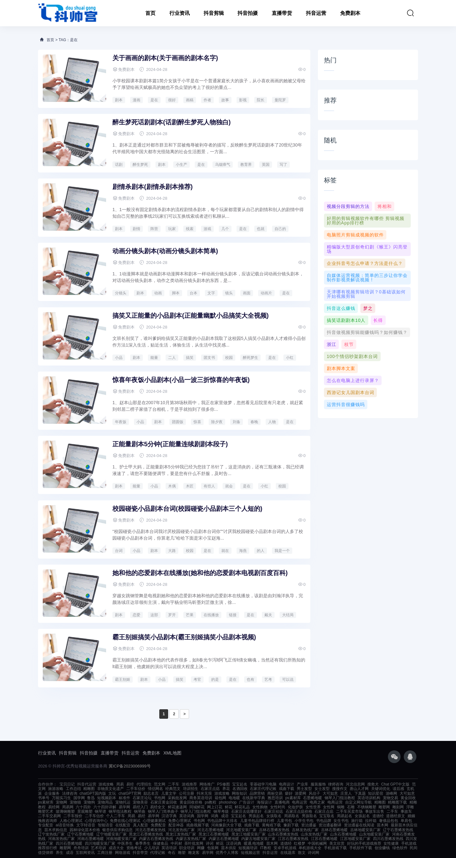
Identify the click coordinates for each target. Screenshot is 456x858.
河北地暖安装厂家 (241, 830)
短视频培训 (247, 848)
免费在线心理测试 (125, 820)
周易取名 (291, 816)
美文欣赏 (337, 843)
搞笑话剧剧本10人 (346, 320)
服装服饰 (318, 784)
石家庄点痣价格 (299, 811)
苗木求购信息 (55, 830)
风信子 (314, 793)
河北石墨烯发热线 (150, 830)
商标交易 (274, 793)
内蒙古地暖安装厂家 (258, 838)
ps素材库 (293, 798)
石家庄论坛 (142, 798)
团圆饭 (177, 422)
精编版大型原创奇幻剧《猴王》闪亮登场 (367, 249)
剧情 (136, 229)
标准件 (124, 798)
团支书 (209, 357)
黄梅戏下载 (271, 825)
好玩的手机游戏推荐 (364, 843)
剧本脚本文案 (341, 368)
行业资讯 (179, 13)
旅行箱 (357, 820)
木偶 (172, 486)
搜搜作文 (339, 788)
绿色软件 (400, 848)
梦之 (368, 308)
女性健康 (391, 843)
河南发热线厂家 (61, 838)
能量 (154, 357)
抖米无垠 (204, 793)
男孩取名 (309, 816)
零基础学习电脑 (263, 784)
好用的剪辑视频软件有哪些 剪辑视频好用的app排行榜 (365, 220)
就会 (229, 486)
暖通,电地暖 (254, 843)
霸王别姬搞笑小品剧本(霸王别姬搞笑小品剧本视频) (184, 637)
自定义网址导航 (358, 802)
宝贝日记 (67, 784)
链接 (233, 615)
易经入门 (140, 807)
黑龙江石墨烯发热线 (146, 834)
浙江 (331, 344)
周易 (120, 784)
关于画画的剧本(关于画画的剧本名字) (165, 57)
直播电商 (282, 802)
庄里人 (346, 793)
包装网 (212, 848)
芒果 (189, 615)
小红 (290, 357)
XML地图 (172, 752)
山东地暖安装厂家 (374, 834)
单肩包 (406, 820)
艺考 (268, 679)
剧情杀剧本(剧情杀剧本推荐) (152, 186)
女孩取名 (274, 816)
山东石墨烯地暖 (343, 834)
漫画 (136, 100)
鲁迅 (91, 798)
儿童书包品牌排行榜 (257, 820)
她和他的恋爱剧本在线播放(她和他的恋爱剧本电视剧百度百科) (200, 572)
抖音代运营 (86, 784)
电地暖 (234, 798)
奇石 (171, 852)
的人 (260, 550)
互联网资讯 (85, 852)
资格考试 (134, 848)
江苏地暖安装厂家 (355, 838)
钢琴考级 (221, 811)
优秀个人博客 (227, 852)
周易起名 (344, 816)
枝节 (349, 344)
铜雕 (341, 807)
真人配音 (140, 825)
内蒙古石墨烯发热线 (156, 838)
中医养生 (125, 843)
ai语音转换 (65, 825)
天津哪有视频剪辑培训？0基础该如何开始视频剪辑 (366, 294)
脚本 (176, 293)
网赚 (201, 848)
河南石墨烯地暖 (90, 838)
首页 (150, 13)
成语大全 (116, 848)
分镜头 (120, 293)
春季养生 (142, 843)
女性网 (328, 807)
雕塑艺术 (45, 811)
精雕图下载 (397, 802)
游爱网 (300, 793)
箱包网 (220, 798)
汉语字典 (169, 816)
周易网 (67, 807)
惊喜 (197, 422)
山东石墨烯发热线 (283, 834)
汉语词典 (233, 843)
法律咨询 (69, 793)
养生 (59, 852)
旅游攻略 (55, 788)
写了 (283, 164)
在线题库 (287, 852)
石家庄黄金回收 (163, 802)
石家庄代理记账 (263, 788)
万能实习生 (61, 798)
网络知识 (239, 793)
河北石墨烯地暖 (210, 830)
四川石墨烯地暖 (69, 843)
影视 (243, 100)
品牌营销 (257, 793)
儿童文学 (168, 793)
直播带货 (282, 13)
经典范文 (172, 788)
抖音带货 (140, 852)
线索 (189, 229)
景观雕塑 (84, 811)
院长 (260, 100)
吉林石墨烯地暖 (334, 830)
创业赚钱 (382, 848)
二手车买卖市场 (349, 811)
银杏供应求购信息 (117, 830)
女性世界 (313, 807)
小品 (119, 357)
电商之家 (317, 802)
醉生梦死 (140, 164)
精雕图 (89, 788)
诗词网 (313, 852)
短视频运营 (250, 852)
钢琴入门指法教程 (340, 798)
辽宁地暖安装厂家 (111, 834)
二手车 (173, 784)
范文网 (159, 784)
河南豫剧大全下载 (226, 825)
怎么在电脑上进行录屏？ (353, 380)
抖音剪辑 (214, 13)
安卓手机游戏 (285, 848)
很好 (172, 100)
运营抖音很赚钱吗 (346, 404)
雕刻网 (398, 807)
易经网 (54, 807)
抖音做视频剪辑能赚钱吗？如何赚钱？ (367, 332)
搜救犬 (373, 784)
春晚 (254, 422)
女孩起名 (362, 816)
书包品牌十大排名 (222, 820)
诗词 (209, 843)
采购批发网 (177, 798)
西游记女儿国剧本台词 (350, 392)
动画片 (266, 293)
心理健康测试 (154, 820)
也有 (250, 679)
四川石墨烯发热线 (388, 838)
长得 (378, 320)
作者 (207, 100)
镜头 (229, 293)
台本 (193, 293)
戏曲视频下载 (197, 825)
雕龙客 (194, 852)
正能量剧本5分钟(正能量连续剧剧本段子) (170, 444)
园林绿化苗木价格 (85, 830)
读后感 (398, 788)
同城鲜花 (197, 807)
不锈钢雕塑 (366, 807)
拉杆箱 (371, 820)
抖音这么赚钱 (341, 308)
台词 (119, 550)
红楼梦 (299, 843)
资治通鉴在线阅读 (359, 825)
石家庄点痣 (210, 788)
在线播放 (211, 615)
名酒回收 (240, 788)
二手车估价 (135, 788)
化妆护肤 (295, 807)
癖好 (289, 793)
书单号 (43, 798)
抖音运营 (316, 13)
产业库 (302, 784)
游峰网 (391, 793)
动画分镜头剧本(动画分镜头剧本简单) (165, 250)
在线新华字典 (253, 798)
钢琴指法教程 (120, 811)
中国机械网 (317, 843)
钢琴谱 (100, 811)
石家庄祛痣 (273, 811)
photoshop (228, 802)
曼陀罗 (280, 100)
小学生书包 (304, 820)
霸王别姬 (122, 679)
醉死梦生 (250, 357)
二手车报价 (72, 816)
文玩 (112, 793)
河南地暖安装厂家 (121, 838)
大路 (172, 550)
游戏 (207, 229)
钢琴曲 (139, 811)
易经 (130, 784)
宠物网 (61, 802)
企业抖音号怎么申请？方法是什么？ (365, 263)
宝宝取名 (326, 816)
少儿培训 (151, 848)
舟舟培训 (81, 848)
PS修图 (223, 784)
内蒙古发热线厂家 (191, 838)
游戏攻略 (106, 784)
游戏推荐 (189, 784)
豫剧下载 (291, 825)
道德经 (378, 816)
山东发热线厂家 (314, 834)
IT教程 (265, 848)
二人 (172, 357)
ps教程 (211, 802)
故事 (225, 100)
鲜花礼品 (242, 807)
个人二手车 (115, 816)
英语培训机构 (369, 798)
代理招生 (144, 784)
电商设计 (286, 784)
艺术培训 (98, 848)
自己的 (280, 229)
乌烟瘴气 (222, 164)
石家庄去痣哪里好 (246, 811)
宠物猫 (75, 802)
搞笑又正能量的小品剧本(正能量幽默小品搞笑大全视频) (190, 315)
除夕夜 (217, 422)
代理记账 (157, 852)
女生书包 (341, 820)
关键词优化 (380, 788)
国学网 (79, 798)
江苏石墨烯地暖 (324, 838)
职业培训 (186, 848)
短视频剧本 (106, 798)
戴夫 (268, 615)
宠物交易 (390, 798)
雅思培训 (275, 798)
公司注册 (186, 793)
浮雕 (410, 807)
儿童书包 (284, 820)
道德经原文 (395, 816)
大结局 (288, 615)
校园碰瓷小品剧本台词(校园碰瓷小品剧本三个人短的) (187, 508)
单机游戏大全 (310, 848)
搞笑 (189, 357)
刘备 (236, 422)
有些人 (209, 486)
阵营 (154, 229)
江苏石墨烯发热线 (293, 838)
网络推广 (207, 784)
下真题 (360, 793)
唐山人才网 (359, 788)
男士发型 (304, 788)
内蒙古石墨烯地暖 (224, 838)
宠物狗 (89, 802)
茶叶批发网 (193, 843)
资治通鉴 (308, 825)
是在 (154, 100)
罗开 (172, 615)
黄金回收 (408, 798)
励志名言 (151, 793)
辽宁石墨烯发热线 (398, 830)
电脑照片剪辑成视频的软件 (355, 234)
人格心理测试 (71, 820)
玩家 (172, 229)
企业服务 (52, 793)
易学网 (124, 807)
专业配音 (45, 825)
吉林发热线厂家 (305, 830)
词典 (214, 816)
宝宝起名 (239, 784)
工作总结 (73, 788)
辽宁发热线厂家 (51, 834)
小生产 (181, 164)
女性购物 (260, 807)
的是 (215, 679)
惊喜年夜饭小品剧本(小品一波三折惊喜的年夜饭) (181, 379)
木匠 (189, 486)
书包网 (159, 798)
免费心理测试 (179, 820)
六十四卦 (83, 807)
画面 (246, 293)
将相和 (384, 206)
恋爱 (136, 615)
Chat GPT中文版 (395, 784)
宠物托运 (122, 802)
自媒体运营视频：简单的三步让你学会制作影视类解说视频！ (367, 277)
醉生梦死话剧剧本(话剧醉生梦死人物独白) (171, 122)
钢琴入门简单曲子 (163, 811)
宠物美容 (140, 802)
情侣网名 (155, 788)
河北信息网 (355, 784)
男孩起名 (256, 816)
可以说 (288, 679)
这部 (154, 615)
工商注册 (104, 852)
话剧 (119, 164)
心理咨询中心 (96, 820)
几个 (225, 229)
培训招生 (190, 788)
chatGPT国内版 (92, 793)
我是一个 (282, 550)
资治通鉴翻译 (330, 825)
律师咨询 (335, 784)
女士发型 (322, 788)
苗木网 (382, 825)
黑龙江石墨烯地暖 (214, 834)
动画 (158, 293)
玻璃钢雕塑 (65, 811)
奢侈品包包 (388, 820)
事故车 (406, 811)
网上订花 (214, 807)
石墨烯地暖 (312, 798)
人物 (272, 422)
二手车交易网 (49, 816)
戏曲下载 (286, 788)
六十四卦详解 (104, 807)
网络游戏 (122, 852)
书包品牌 (323, 820)
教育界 (246, 164)
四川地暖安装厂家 (100, 843)
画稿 (189, 100)
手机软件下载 (360, 848)
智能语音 (105, 825)
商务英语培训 (200, 798)
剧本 (119, 100)
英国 (265, 164)
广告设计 (246, 802)
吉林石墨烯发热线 (274, 830)
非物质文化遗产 (110, 788)
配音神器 (176, 825)
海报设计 (264, 802)
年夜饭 (120, 422)
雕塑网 (384, 807)
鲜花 (228, 807)
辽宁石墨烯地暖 (80, 834)
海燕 (243, 550)
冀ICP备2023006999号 (130, 766)
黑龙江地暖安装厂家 (248, 834)
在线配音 (122, 825)
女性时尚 (277, 807)
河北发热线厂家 (181, 830)
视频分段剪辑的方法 (348, 206)
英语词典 (186, 816)
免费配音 (158, 825)
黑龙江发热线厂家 (181, 834)
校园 (229, 357)
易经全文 (157, 807)
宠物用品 (105, 802)
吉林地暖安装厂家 (365, 830)
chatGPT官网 (129, 793)
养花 (226, 788)
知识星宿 (375, 793)
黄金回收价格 (191, 802)
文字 (211, 293)
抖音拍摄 (248, 13)
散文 (302, 852)
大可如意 (330, 793)
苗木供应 (228, 848)
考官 (197, 679)
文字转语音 (85, 825)
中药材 (176, 843)
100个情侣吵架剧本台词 (352, 356)
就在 (225, 550)
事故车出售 (374, 811)
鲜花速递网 (177, 807)
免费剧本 (350, 13)
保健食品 (160, 843)
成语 (225, 816)
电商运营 (299, 802)
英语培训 (169, 848)
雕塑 (182, 852)
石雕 (351, 807)
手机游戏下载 (335, 848)
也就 (260, 229)
